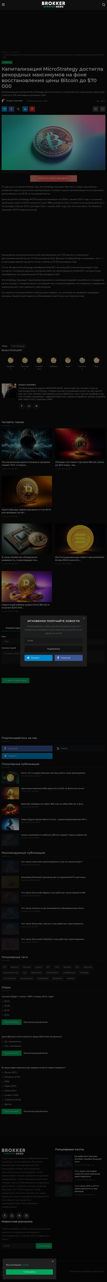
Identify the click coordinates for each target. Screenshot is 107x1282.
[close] (53, 1261)
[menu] (3, 5)
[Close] (84, 618)
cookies (25, 1265)
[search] (103, 5)
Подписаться (53, 649)
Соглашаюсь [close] (29, 1272)
